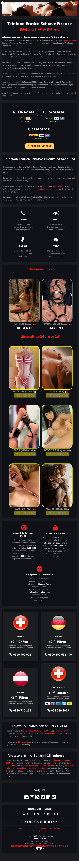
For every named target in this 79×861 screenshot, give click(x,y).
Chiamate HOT (40, 731)
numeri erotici (58, 186)
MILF (68, 40)
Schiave (23, 768)
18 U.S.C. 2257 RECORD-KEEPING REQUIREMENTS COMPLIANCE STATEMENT (39, 846)
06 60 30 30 (53, 113)
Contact (43, 831)
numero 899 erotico (29, 765)
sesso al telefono (42, 189)
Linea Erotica (10, 765)
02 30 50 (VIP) (38, 130)
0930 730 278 (20, 711)
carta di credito (49, 765)
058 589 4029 (58, 711)
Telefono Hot (23, 742)
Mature (73, 40)
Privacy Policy (24, 828)
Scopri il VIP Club (39, 146)
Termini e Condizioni (39, 828)
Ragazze (61, 40)
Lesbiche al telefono (37, 768)
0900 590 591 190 (58, 655)
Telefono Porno (27, 731)
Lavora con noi (54, 828)
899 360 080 (23, 113)
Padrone (9, 768)
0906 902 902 (20, 655)
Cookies (35, 831)
